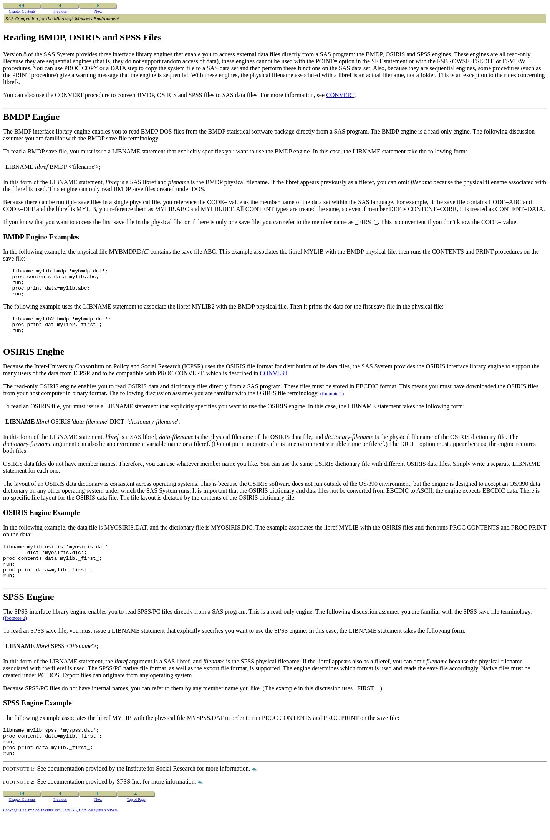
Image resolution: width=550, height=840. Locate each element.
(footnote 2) (15, 634)
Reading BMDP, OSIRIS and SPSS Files (82, 37)
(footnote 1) (332, 403)
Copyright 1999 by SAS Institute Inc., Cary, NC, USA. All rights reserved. (60, 832)
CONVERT (340, 95)
